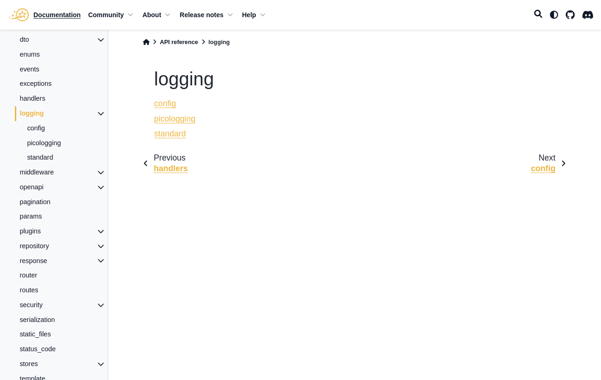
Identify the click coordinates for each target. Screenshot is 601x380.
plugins (30, 231)
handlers (32, 98)
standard (40, 157)
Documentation (57, 15)
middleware (36, 172)
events (29, 69)
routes (28, 290)
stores (28, 363)
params (30, 216)
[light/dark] (554, 15)
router (28, 275)
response (33, 260)
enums (29, 54)
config (36, 128)
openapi (31, 187)
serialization (37, 319)
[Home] (146, 42)
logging (31, 113)
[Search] (538, 14)
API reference (179, 42)
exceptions (35, 83)
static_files (35, 334)
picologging (44, 143)
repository (34, 246)
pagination (34, 202)
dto (24, 39)
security (31, 305)
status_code (37, 349)
